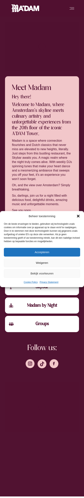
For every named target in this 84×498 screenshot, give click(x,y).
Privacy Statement (49, 282)
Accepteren (42, 252)
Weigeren (42, 262)
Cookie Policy (31, 282)
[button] (78, 216)
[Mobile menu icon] (71, 8)
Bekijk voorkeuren (41, 273)
